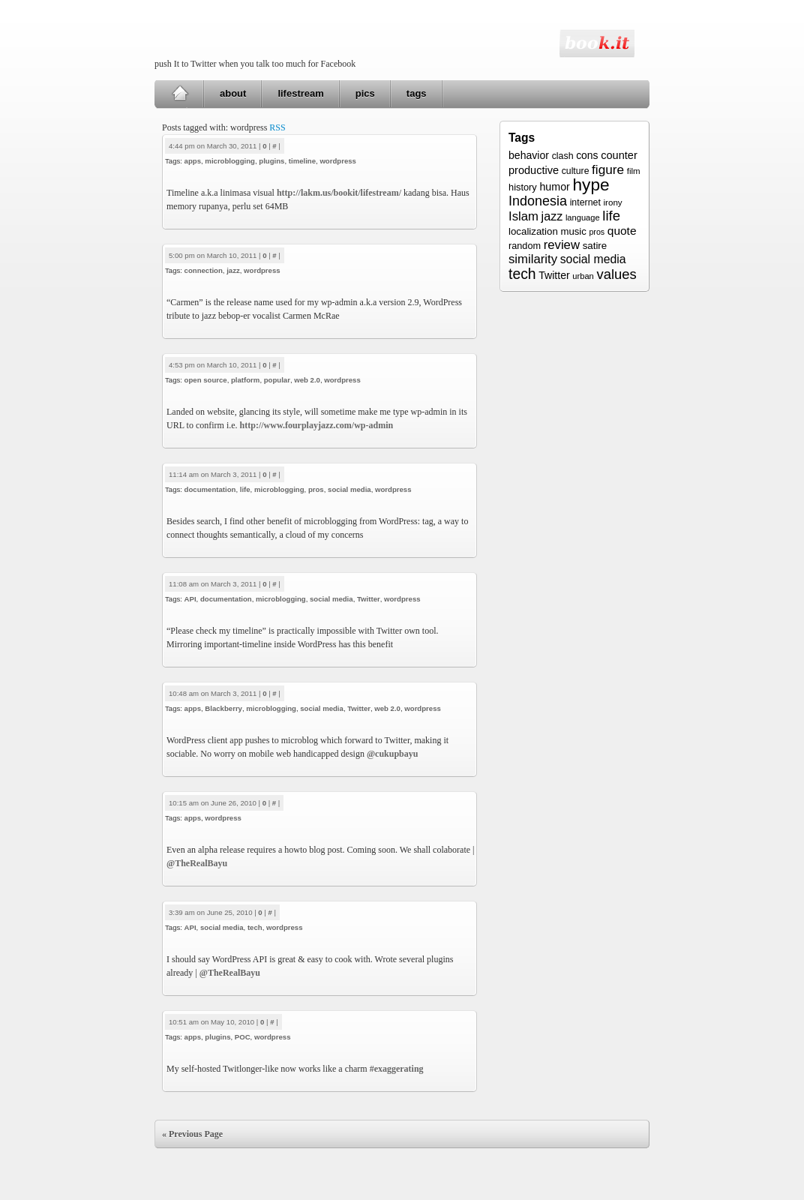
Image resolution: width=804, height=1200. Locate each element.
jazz (233, 270)
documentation (210, 489)
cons (587, 155)
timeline (302, 161)
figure (608, 169)
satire (595, 245)
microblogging (230, 161)
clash (563, 156)
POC (242, 1037)
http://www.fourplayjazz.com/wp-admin (317, 425)
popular (277, 380)
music (573, 231)
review (562, 245)
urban (582, 276)
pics (365, 93)
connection (203, 270)
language (583, 217)
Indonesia (537, 201)
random (524, 246)
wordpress (338, 161)
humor (554, 187)
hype (590, 184)
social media (349, 489)
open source (205, 380)
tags (416, 93)
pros (316, 489)
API (190, 599)
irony (613, 202)
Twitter (368, 599)
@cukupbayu (392, 753)
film (633, 171)
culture (576, 171)
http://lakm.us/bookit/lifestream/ (339, 193)
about (233, 93)
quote (622, 230)
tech (255, 927)
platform (245, 380)
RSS (277, 127)
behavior (528, 155)
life (245, 489)
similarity (532, 259)
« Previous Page (192, 1134)
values (616, 274)
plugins (271, 161)
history (522, 187)
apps (192, 161)
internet (585, 202)
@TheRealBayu (196, 863)
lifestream (300, 93)
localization (533, 231)
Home (179, 93)
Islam (523, 216)
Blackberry (223, 708)
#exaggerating (397, 1069)
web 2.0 (307, 380)
